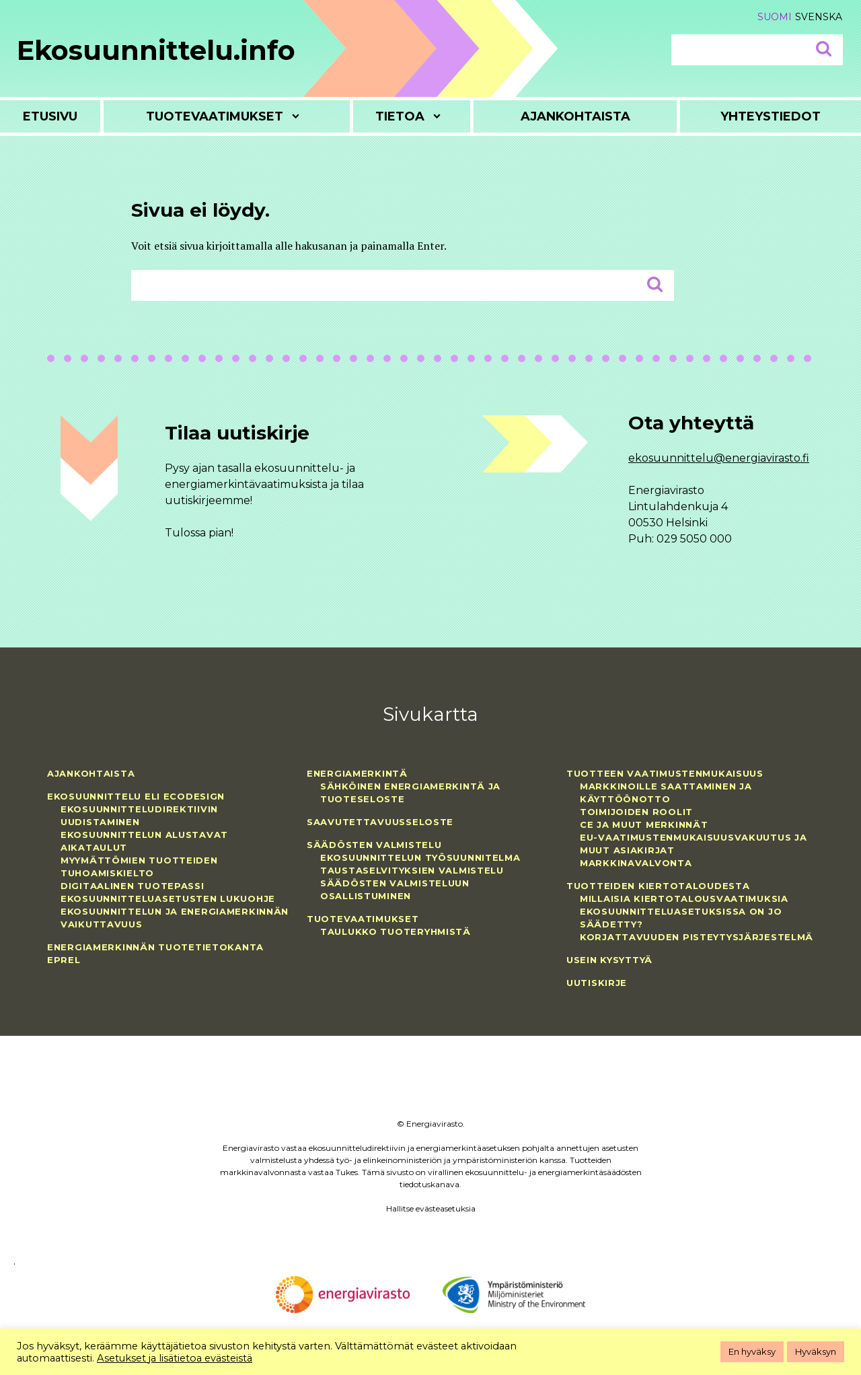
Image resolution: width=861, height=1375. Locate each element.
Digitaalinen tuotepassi (132, 885)
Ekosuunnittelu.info (156, 50)
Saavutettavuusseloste (380, 821)
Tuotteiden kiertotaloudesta (657, 885)
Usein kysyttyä (609, 959)
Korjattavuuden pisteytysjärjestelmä (696, 936)
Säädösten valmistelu (374, 844)
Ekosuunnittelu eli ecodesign (136, 796)
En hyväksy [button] (752, 1351)
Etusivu (50, 116)
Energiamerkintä (357, 773)
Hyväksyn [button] (815, 1351)
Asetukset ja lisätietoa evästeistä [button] (174, 1358)
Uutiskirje (596, 982)
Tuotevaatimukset (214, 116)
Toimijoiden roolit (636, 811)
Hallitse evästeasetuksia (431, 1208)
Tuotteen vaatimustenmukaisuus (664, 773)
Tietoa (399, 116)
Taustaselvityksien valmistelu (412, 870)
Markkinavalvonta (636, 862)
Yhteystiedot (770, 116)
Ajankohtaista (575, 116)
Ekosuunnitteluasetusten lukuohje (168, 898)
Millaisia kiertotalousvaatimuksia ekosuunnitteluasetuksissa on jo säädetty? (684, 911)
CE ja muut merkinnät (644, 824)
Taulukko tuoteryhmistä (395, 931)
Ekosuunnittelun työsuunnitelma (420, 857)
